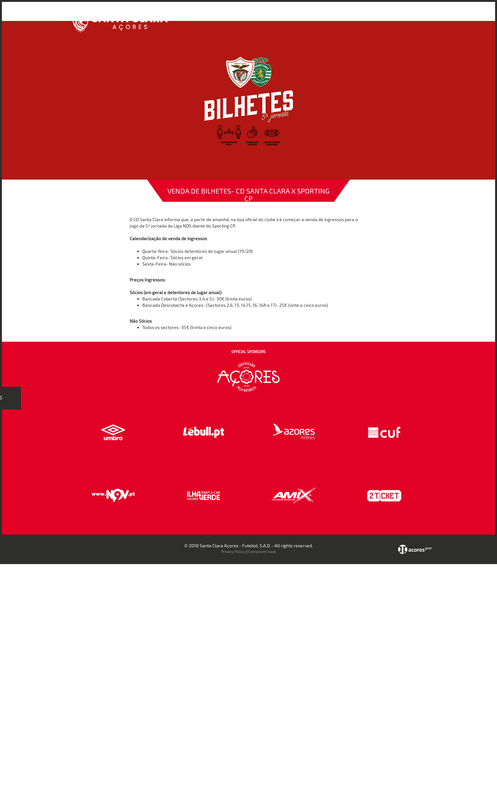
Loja (335, 15)
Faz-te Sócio (360, 15)
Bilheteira (312, 15)
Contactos (392, 15)
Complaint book (262, 551)
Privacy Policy (233, 551)
